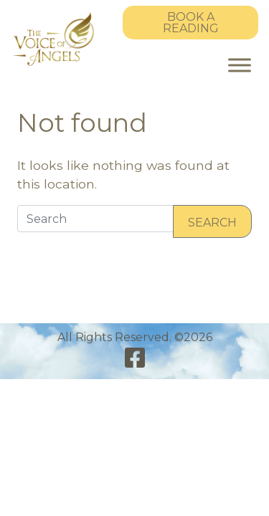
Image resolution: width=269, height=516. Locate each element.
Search (212, 222)
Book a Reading (191, 22)
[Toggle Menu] (239, 65)
